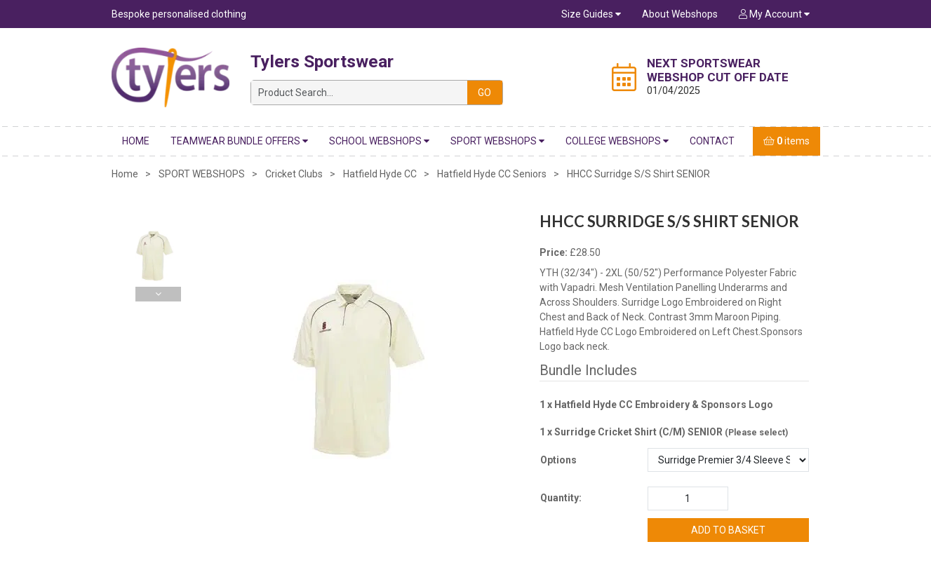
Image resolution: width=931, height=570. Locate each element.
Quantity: (561, 497)
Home (135, 141)
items (786, 141)
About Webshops (680, 14)
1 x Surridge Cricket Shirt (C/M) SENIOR (664, 431)
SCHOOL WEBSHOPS (379, 141)
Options (558, 460)
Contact (712, 141)
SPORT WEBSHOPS (497, 141)
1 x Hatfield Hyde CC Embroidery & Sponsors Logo (656, 404)
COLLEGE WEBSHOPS (617, 141)
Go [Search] (484, 92)
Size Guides (591, 14)
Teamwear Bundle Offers (239, 141)
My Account (774, 14)
